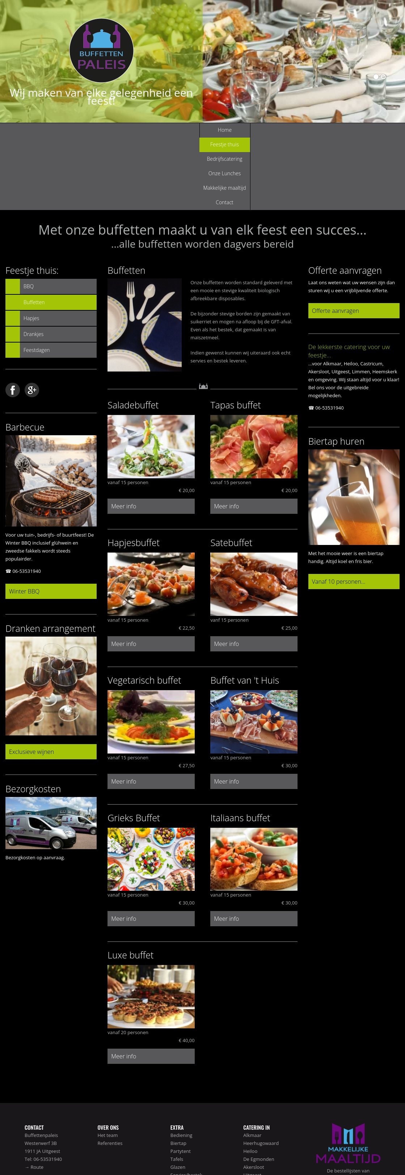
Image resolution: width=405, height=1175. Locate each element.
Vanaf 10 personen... (339, 509)
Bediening (181, 1062)
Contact (328, 129)
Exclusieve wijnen (31, 679)
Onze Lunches (226, 129)
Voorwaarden (382, 1153)
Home (73, 129)
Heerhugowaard (261, 1070)
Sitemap (336, 1153)
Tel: (29, 1086)
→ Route (34, 1094)
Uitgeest (252, 1102)
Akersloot (253, 1094)
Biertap (178, 1070)
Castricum (254, 1110)
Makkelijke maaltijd (276, 129)
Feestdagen (37, 277)
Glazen (177, 1094)
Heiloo (250, 1078)
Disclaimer (357, 1153)
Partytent (180, 1078)
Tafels (176, 1086)
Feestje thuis (123, 129)
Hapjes (31, 245)
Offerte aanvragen (335, 238)
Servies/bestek (186, 1102)
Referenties (109, 1070)
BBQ (29, 213)
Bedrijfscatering (175, 129)
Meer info (123, 434)
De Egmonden (258, 1086)
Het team (107, 1062)
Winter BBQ (24, 519)
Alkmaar (252, 1062)
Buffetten (34, 229)
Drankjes (33, 261)
